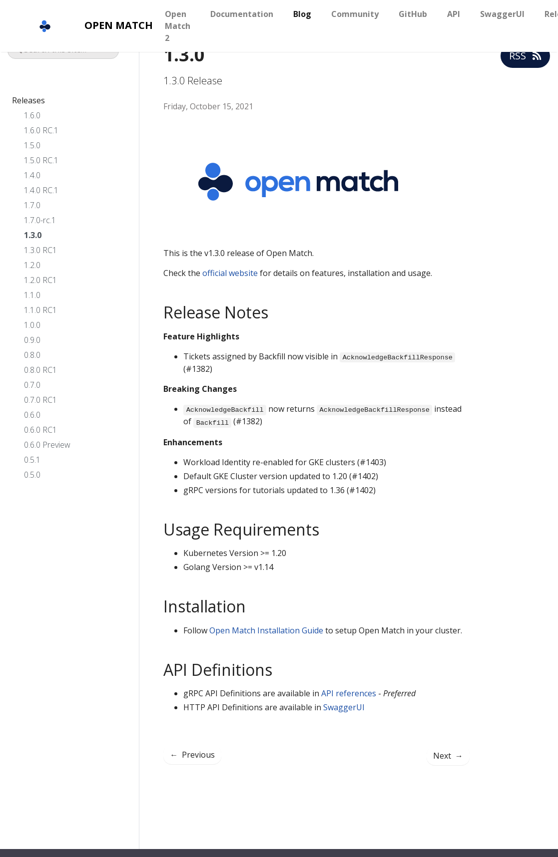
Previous (192, 754)
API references (348, 693)
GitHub (413, 13)
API (453, 13)
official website (230, 273)
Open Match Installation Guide (266, 630)
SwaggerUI (502, 13)
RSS (525, 55)
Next (448, 755)
